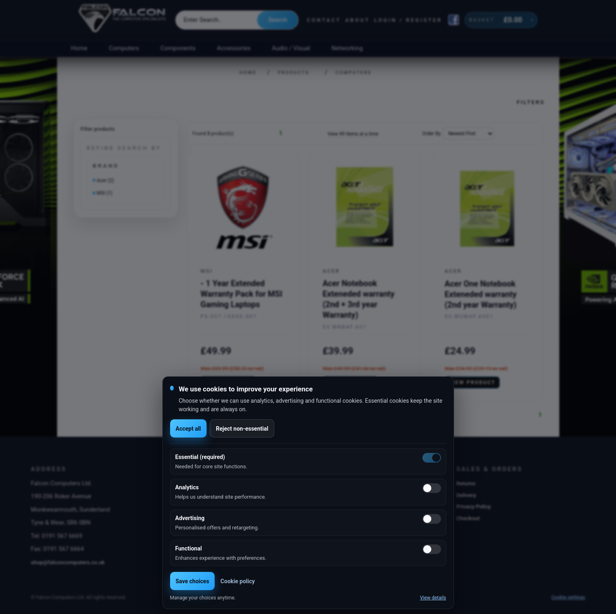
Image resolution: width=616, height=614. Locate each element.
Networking (347, 48)
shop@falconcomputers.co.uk (68, 562)
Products (293, 72)
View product (472, 382)
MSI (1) (105, 193)
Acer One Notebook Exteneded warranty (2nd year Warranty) (481, 294)
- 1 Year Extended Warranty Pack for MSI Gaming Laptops (241, 293)
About (357, 20)
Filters (531, 102)
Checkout (468, 518)
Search (277, 19)
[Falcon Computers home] (123, 20)
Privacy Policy (473, 506)
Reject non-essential (242, 428)
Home (79, 48)
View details (433, 598)
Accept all (188, 428)
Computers (124, 48)
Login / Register (408, 20)
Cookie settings (568, 597)
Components (178, 48)
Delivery (466, 495)
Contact (324, 20)
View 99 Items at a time (353, 134)
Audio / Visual (291, 48)
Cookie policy (237, 581)
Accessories (234, 48)
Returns (465, 483)
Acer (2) (105, 180)
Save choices (192, 581)
